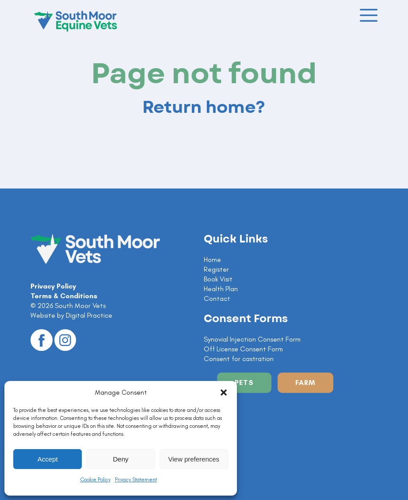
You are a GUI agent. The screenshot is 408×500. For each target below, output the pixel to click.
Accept (48, 459)
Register (216, 269)
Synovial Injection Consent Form (252, 339)
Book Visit (218, 279)
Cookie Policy (95, 480)
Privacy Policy (53, 286)
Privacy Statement (136, 480)
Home (212, 259)
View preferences (194, 459)
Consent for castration (239, 358)
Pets (244, 382)
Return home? (203, 107)
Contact (217, 298)
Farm (305, 382)
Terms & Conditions (64, 296)
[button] (223, 392)
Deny (120, 459)
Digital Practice (89, 315)
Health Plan (221, 289)
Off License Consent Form (243, 349)
